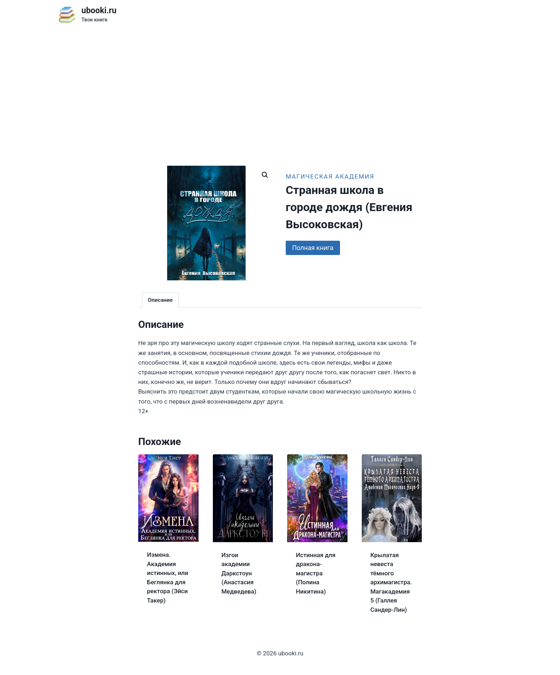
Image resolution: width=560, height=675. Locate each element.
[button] (265, 175)
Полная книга (313, 247)
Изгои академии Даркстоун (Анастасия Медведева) (238, 573)
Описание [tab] (160, 300)
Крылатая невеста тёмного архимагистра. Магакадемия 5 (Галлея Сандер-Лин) (391, 582)
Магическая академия (330, 176)
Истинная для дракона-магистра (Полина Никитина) (316, 573)
